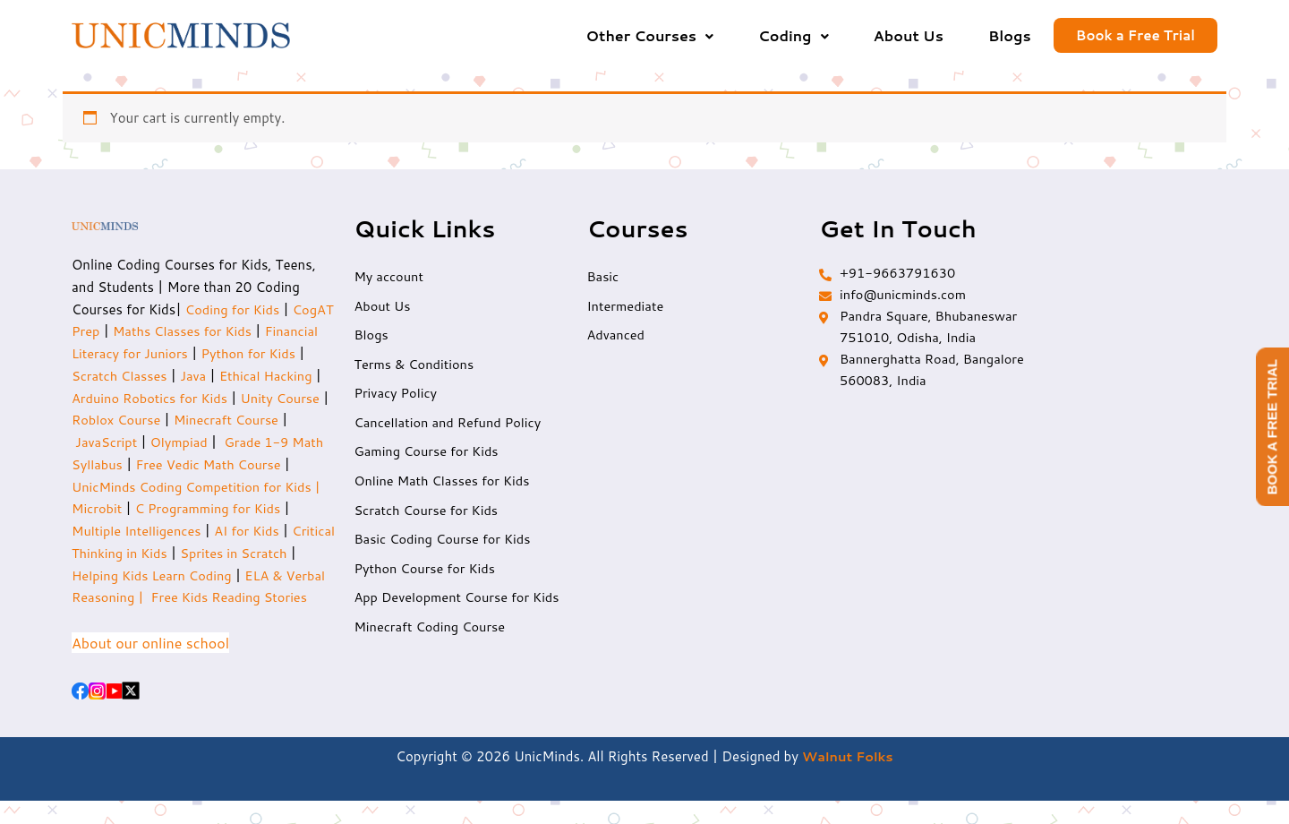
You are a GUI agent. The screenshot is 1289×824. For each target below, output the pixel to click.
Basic (602, 278)
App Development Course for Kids (459, 603)
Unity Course (112, 420)
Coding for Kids (234, 310)
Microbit (160, 509)
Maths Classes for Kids (231, 331)
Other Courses (650, 35)
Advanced (616, 337)
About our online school (150, 666)
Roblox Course (212, 420)
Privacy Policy (397, 396)
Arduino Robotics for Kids (215, 399)
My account (389, 278)
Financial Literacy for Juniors (161, 354)
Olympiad (235, 442)
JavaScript (160, 442)
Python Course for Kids (426, 573)
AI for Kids (292, 531)
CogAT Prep (111, 331)
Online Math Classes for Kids (444, 485)
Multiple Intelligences (178, 531)
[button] (650, 36)
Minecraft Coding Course (431, 632)
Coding (793, 35)
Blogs (1009, 35)
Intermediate (625, 307)
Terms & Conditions (415, 366)
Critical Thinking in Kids (145, 554)
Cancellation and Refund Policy (450, 425)
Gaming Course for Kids (428, 455)
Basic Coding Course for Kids (444, 544)
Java (237, 376)
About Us (908, 35)
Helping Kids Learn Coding (214, 576)
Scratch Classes (161, 376)
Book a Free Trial (1135, 36)
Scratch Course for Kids (428, 514)
